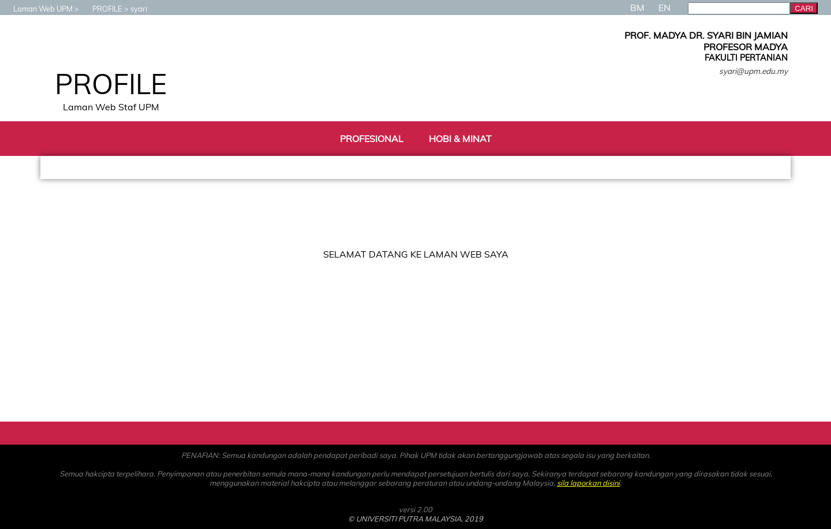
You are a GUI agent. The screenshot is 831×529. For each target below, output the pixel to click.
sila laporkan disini (588, 482)
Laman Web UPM (37, 8)
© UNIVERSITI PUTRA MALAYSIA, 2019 (415, 518)
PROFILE (101, 8)
